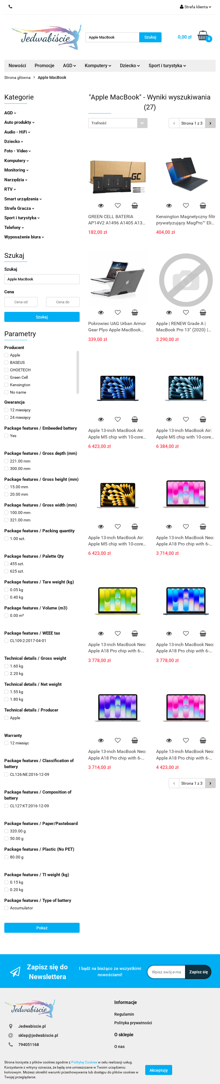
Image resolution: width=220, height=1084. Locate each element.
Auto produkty (19, 122)
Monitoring (16, 170)
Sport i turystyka (167, 65)
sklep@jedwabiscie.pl (38, 1035)
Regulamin (124, 1014)
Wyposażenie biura (24, 237)
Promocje (44, 65)
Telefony (14, 227)
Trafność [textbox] (99, 123)
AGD (69, 65)
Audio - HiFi (17, 132)
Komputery (98, 65)
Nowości (17, 65)
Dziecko (130, 65)
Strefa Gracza (19, 208)
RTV (10, 189)
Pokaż (42, 928)
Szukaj (42, 317)
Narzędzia (16, 179)
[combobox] (118, 123)
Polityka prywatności (133, 1023)
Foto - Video (17, 151)
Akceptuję (159, 1070)
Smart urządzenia (23, 199)
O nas (119, 1046)
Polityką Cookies (84, 1062)
